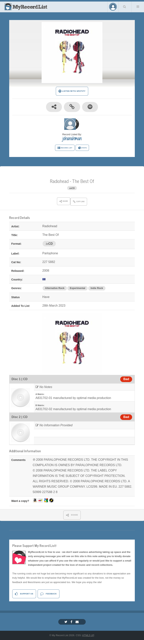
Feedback (48, 593)
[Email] (78, 621)
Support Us (24, 593)
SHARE (72, 515)
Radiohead (59, 181)
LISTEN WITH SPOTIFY (72, 91)
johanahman (72, 138)
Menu (138, 7)
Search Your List (124, 7)
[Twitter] (66, 621)
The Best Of (83, 181)
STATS (82, 148)
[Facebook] (72, 621)
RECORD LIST (64, 148)
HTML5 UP (88, 635)
